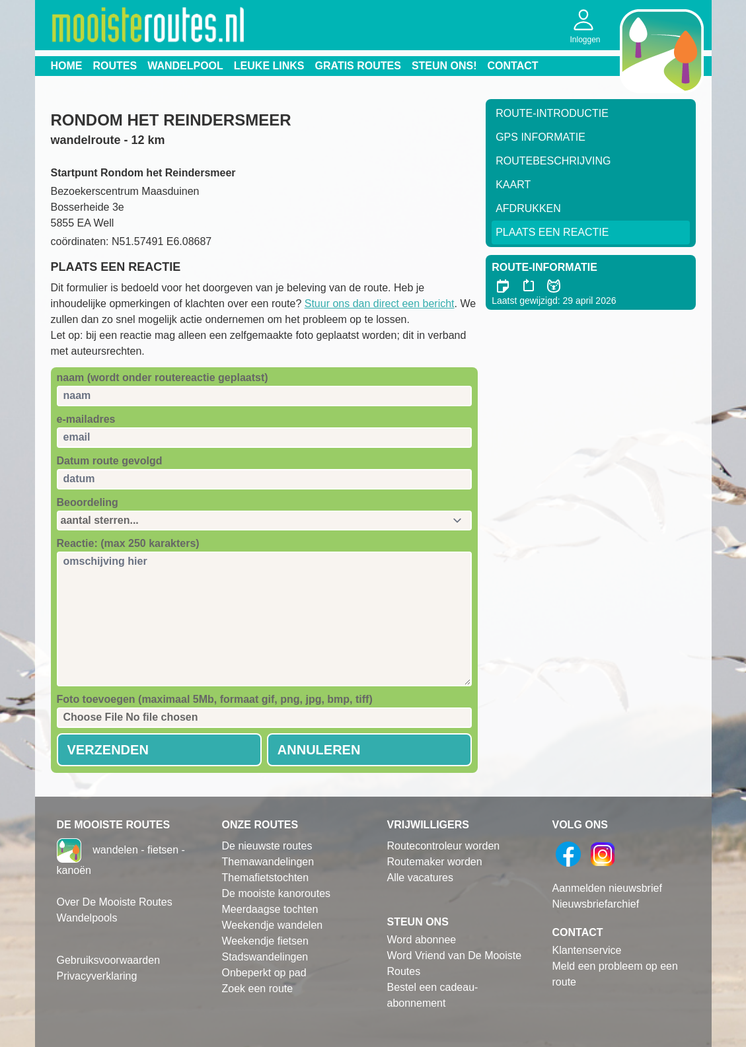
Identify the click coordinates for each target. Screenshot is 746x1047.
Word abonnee (422, 939)
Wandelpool (185, 65)
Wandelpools (87, 917)
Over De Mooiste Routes (114, 902)
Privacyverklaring (97, 976)
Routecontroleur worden (443, 845)
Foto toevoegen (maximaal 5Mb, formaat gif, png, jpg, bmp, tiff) (215, 699)
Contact (513, 65)
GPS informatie (540, 137)
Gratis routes (358, 65)
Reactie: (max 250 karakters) (128, 543)
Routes (115, 65)
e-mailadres (86, 419)
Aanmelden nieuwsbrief (607, 888)
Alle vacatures (420, 877)
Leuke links (269, 65)
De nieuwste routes (267, 845)
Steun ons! (444, 65)
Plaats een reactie (552, 232)
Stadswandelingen (265, 956)
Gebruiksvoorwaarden (109, 960)
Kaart (513, 184)
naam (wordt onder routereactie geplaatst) (162, 377)
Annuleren (319, 749)
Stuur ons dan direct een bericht (380, 303)
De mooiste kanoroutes (276, 893)
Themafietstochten (265, 877)
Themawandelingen (268, 861)
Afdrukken (528, 208)
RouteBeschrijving (553, 160)
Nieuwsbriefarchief (596, 904)
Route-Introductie (552, 113)
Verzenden (108, 749)
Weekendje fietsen (265, 941)
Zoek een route (257, 988)
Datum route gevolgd (110, 460)
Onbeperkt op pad (264, 972)
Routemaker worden (434, 861)
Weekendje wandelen (272, 925)
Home (67, 65)
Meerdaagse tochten (270, 909)
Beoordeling (87, 502)
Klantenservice (587, 950)
